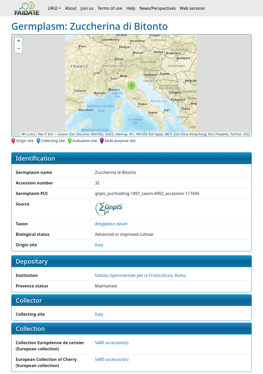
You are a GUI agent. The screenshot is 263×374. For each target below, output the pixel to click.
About (71, 8)
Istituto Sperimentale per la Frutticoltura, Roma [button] (140, 275)
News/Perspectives (157, 8)
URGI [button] (53, 8)
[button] (131, 85)
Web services (192, 8)
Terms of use (110, 8)
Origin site (24, 140)
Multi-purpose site (120, 140)
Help (130, 8)
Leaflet (28, 134)
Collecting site (53, 140)
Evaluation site (84, 140)
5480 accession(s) (111, 342)
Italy (99, 245)
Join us (87, 8)
